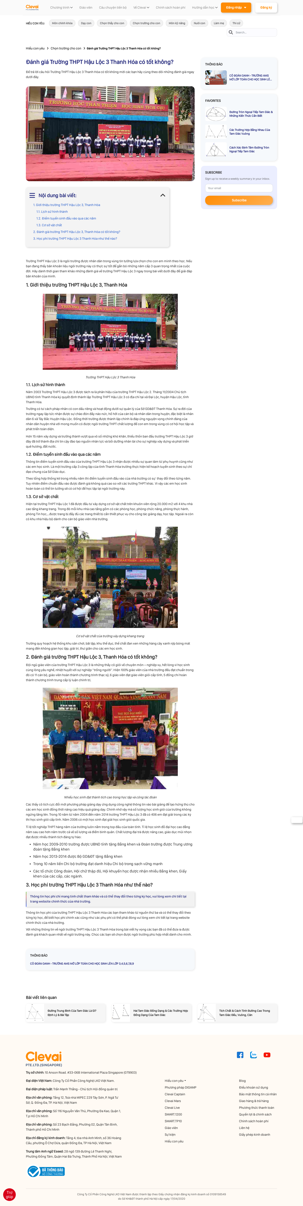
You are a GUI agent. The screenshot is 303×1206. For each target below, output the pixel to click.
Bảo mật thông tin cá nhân (258, 1094)
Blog (242, 1081)
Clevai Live (172, 1108)
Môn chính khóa (62, 23)
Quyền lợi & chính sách (255, 1114)
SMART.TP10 (173, 1121)
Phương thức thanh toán (257, 1108)
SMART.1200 (173, 1114)
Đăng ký (266, 7)
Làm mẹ (219, 23)
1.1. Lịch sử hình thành (52, 212)
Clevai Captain (175, 1094)
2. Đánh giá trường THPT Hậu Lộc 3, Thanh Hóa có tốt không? (76, 232)
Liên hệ (244, 1128)
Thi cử (236, 23)
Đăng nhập (236, 7)
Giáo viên (171, 1128)
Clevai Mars (173, 1101)
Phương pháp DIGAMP (181, 1087)
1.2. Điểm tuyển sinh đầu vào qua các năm (66, 218)
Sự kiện (170, 1135)
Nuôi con (199, 23)
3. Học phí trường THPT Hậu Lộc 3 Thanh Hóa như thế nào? (75, 239)
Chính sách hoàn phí (254, 1121)
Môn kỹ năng (177, 23)
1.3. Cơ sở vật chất (49, 225)
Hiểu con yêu (35, 48)
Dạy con (86, 23)
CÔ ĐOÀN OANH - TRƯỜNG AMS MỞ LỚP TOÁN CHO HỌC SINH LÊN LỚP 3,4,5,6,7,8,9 (82, 963)
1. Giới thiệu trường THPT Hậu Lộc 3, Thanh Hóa (66, 205)
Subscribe (239, 200)
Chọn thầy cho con (112, 23)
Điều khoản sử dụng (253, 1087)
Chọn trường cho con (146, 23)
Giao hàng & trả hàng (254, 1101)
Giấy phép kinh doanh (255, 1135)
